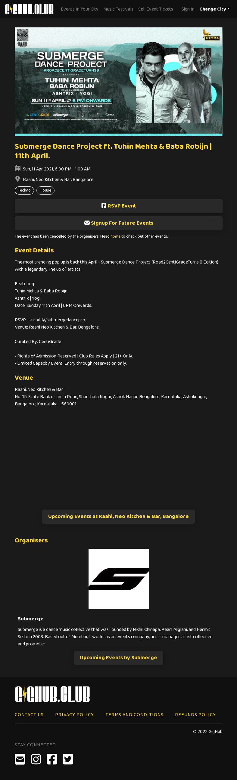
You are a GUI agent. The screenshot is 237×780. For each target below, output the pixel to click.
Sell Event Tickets (155, 9)
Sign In (188, 9)
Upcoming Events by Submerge (118, 658)
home (115, 236)
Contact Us (29, 714)
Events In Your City (79, 9)
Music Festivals (118, 9)
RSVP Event (118, 206)
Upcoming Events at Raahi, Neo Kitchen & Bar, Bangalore (118, 516)
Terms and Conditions (134, 714)
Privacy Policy (74, 714)
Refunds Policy (195, 714)
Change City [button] (212, 9)
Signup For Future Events (118, 223)
